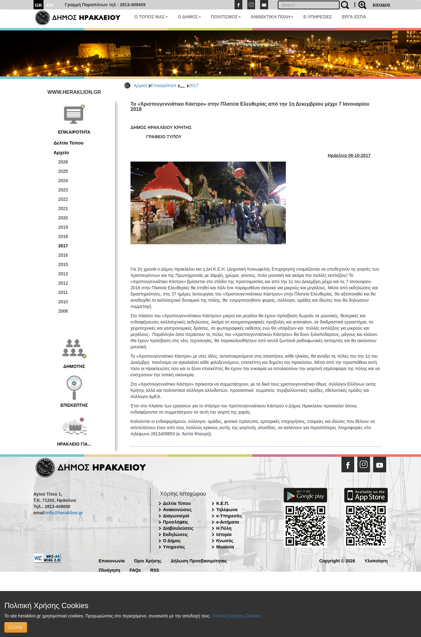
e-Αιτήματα (227, 522)
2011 (63, 292)
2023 (63, 189)
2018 (63, 236)
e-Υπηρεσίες (229, 515)
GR (38, 5)
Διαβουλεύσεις (178, 528)
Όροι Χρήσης (148, 560)
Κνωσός (224, 540)
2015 (63, 264)
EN (50, 5)
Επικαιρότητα (163, 85)
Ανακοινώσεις (177, 509)
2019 (63, 227)
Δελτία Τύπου (69, 142)
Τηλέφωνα (226, 509)
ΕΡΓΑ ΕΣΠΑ (354, 16)
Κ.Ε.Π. (222, 503)
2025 (63, 171)
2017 (194, 85)
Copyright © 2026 (337, 560)
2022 (63, 199)
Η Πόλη (223, 528)
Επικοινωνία (112, 560)
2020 (63, 217)
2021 (63, 208)
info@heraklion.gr (64, 512)
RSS (154, 570)
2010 (63, 301)
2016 (63, 255)
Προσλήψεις (176, 522)
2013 (63, 273)
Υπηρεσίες (174, 546)
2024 (63, 180)
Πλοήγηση (109, 570)
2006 (63, 311)
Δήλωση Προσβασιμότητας (199, 560)
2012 (63, 283)
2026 (63, 161)
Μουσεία (225, 546)
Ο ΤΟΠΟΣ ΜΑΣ (151, 16)
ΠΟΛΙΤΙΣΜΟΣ (226, 16)
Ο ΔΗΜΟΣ (189, 16)
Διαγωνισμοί (176, 515)
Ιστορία (223, 534)
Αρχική (140, 85)
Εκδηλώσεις (175, 534)
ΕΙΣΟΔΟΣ (382, 5)
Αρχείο (61, 152)
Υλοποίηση (376, 560)
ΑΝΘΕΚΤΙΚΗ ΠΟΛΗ (272, 16)
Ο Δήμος (172, 540)
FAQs (135, 570)
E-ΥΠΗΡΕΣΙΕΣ (317, 16)
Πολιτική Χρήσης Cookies (236, 615)
